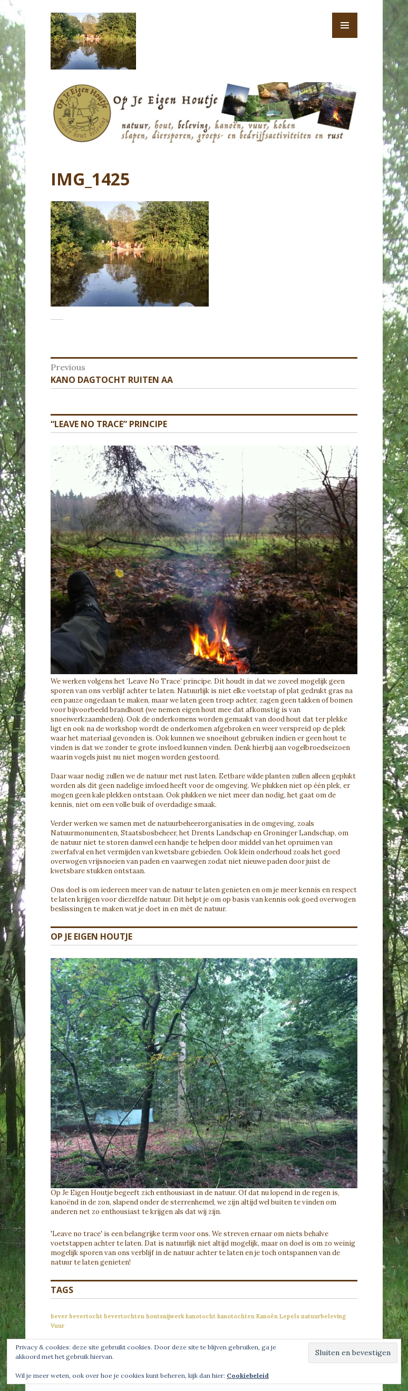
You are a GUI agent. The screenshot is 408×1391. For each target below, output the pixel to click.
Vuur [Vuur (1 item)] (57, 1325)
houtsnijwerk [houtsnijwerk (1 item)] (165, 1316)
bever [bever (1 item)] (59, 1316)
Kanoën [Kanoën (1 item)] (267, 1316)
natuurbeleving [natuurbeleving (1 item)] (323, 1316)
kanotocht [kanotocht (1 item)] (201, 1316)
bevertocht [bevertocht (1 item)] (85, 1316)
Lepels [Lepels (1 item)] (289, 1316)
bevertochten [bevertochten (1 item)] (124, 1316)
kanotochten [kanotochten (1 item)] (236, 1316)
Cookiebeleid (248, 1375)
